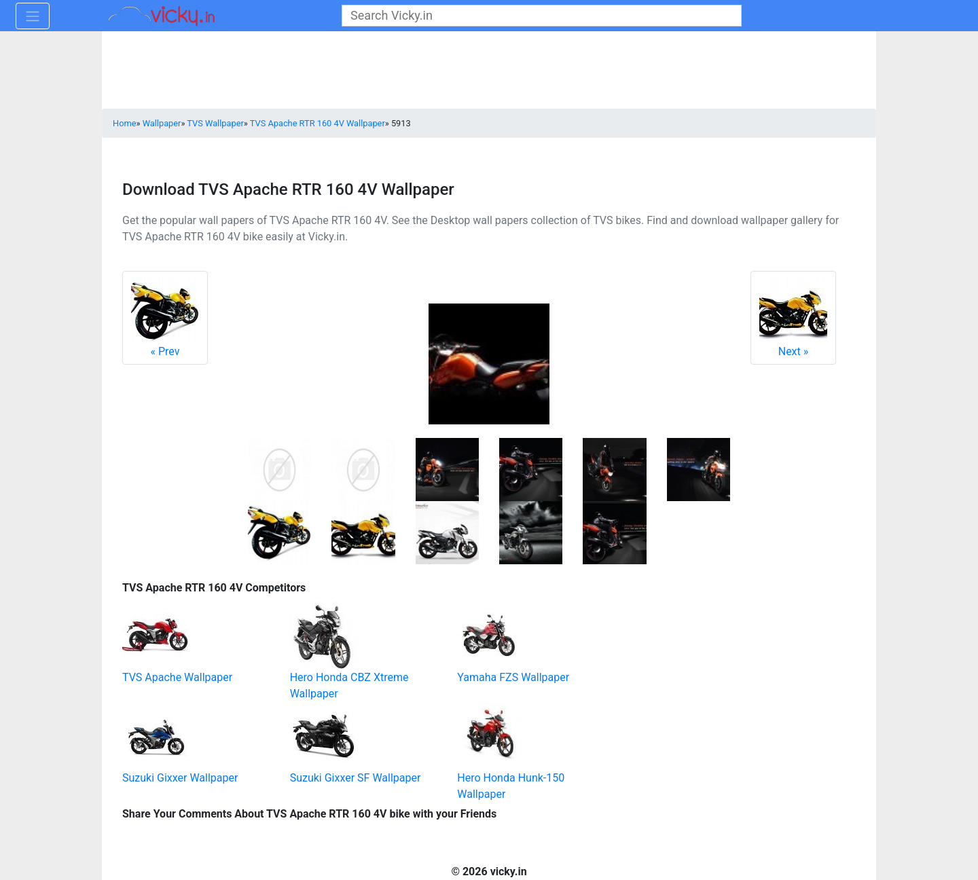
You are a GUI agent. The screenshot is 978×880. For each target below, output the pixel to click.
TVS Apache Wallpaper (177, 677)
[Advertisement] (716, 663)
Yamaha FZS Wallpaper (513, 677)
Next (793, 317)
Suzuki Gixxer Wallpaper (180, 777)
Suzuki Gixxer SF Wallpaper (355, 777)
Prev (165, 317)
